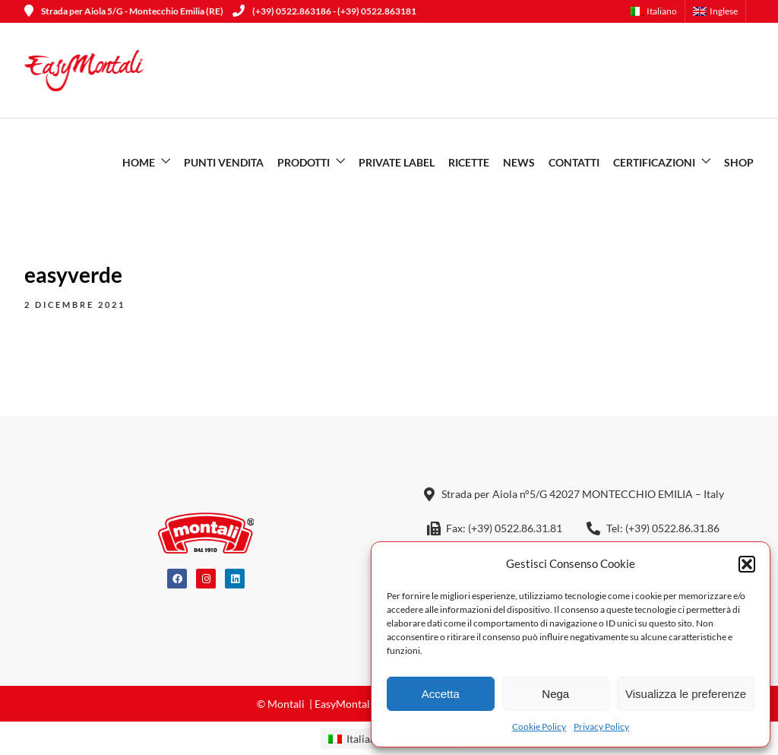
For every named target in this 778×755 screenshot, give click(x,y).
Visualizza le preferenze (685, 693)
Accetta (441, 693)
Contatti (574, 162)
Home (138, 162)
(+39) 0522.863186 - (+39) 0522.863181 (324, 11)
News (519, 162)
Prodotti (303, 162)
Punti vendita (224, 162)
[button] (746, 564)
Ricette (468, 162)
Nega (555, 693)
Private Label (397, 162)
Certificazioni (654, 162)
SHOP (739, 162)
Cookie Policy (539, 726)
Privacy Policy (601, 726)
